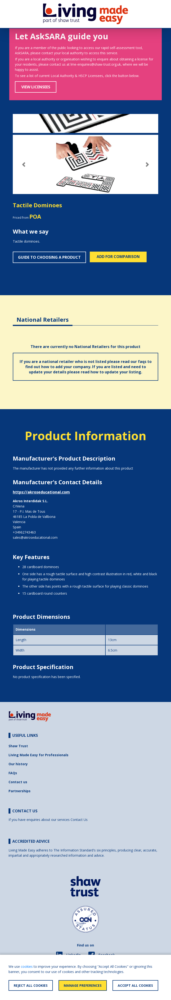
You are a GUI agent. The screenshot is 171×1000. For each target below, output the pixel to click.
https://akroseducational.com (41, 492)
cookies (27, 966)
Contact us (18, 782)
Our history (18, 764)
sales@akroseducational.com (35, 537)
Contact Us (79, 819)
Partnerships (20, 791)
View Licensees (35, 87)
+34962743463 (24, 532)
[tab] (42, 316)
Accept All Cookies (135, 985)
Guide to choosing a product (49, 257)
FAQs (13, 773)
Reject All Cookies (31, 985)
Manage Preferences (83, 985)
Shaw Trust (18, 746)
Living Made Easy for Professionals (38, 755)
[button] (24, 164)
